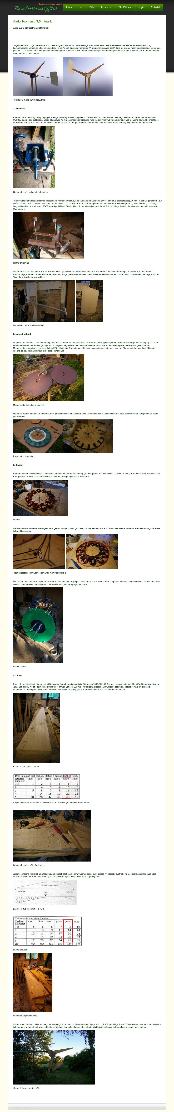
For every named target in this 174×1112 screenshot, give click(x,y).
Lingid (141, 7)
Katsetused (106, 7)
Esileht (69, 7)
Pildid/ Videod (125, 7)
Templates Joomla (27, 1108)
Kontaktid (155, 7)
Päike (92, 7)
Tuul (81, 7)
